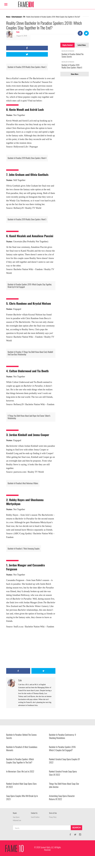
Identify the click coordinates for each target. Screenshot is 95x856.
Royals (15, 813)
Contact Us (34, 813)
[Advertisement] (30, 648)
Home (8, 16)
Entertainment (17, 16)
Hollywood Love (17, 820)
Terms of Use (53, 813)
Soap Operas (16, 817)
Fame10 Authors (35, 817)
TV (24, 16)
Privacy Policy (53, 817)
